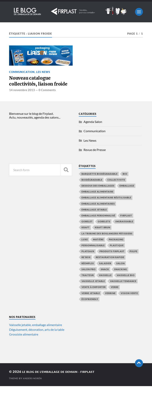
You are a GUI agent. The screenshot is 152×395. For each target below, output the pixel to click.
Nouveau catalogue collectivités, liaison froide (34, 85)
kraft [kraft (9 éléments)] (86, 236)
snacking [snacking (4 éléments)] (120, 278)
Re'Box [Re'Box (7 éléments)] (86, 266)
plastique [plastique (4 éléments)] (117, 254)
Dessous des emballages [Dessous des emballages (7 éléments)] (98, 194)
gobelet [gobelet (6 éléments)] (87, 230)
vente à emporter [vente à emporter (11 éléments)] (94, 296)
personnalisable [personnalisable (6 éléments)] (93, 254)
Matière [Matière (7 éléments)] (98, 248)
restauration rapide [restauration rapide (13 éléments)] (110, 266)
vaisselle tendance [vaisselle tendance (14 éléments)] (123, 290)
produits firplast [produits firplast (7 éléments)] (112, 260)
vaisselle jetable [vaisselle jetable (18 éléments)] (93, 290)
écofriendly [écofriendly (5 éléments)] (90, 308)
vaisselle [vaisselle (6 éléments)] (105, 284)
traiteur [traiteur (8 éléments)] (88, 284)
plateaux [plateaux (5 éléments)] (88, 260)
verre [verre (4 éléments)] (115, 296)
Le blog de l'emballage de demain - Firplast (65, 380)
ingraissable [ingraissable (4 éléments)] (124, 230)
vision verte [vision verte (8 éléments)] (129, 302)
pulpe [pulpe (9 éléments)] (133, 260)
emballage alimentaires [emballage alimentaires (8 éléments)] (98, 212)
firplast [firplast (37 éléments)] (126, 224)
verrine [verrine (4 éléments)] (110, 302)
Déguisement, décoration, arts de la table (36, 338)
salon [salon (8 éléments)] (120, 272)
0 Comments (47, 99)
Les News (43, 72)
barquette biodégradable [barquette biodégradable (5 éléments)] (100, 182)
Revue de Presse (95, 158)
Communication (22, 72)
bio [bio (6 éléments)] (125, 182)
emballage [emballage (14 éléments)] (127, 194)
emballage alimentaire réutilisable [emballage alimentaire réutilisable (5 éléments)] (106, 206)
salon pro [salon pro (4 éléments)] (89, 278)
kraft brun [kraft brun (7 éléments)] (102, 236)
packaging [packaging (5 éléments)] (116, 248)
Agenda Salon (93, 130)
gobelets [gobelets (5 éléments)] (104, 230)
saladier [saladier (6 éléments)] (105, 272)
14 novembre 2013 (22, 99)
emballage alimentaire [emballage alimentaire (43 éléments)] (97, 200)
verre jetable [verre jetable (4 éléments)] (91, 302)
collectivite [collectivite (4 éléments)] (116, 188)
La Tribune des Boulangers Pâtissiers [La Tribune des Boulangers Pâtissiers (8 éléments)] (107, 242)
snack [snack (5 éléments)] (105, 278)
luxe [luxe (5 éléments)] (85, 248)
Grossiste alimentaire (23, 343)
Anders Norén (33, 387)
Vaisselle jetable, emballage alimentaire (35, 334)
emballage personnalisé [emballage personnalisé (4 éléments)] (98, 224)
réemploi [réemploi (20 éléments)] (88, 272)
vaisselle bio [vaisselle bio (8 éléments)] (126, 284)
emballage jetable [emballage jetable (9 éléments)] (94, 218)
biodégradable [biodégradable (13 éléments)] (92, 188)
